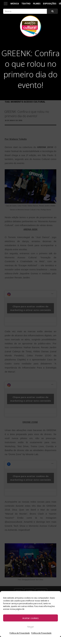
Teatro (25, 3)
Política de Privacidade (20, 633)
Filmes (37, 3)
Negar (30, 626)
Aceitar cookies (30, 618)
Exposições (49, 3)
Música (14, 3)
